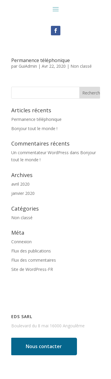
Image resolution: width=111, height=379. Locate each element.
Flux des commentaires (33, 260)
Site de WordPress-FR (32, 269)
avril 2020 (20, 184)
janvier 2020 (23, 193)
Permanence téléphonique (40, 60)
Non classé (81, 66)
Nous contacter (44, 346)
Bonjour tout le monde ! (34, 128)
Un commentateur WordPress (40, 152)
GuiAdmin (28, 66)
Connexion (21, 241)
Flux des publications (31, 251)
